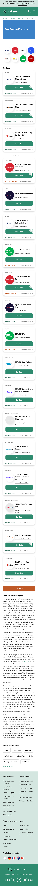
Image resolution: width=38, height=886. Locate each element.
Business (20, 18)
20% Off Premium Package (21, 447)
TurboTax (26, 661)
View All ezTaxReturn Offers (23, 110)
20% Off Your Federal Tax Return (23, 165)
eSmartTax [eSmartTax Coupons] (21, 756)
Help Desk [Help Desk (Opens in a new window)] (6, 836)
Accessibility (7, 843)
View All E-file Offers (21, 82)
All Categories (7, 815)
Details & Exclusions (26, 93)
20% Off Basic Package (23, 362)
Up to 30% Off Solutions (24, 194)
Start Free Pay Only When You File (22, 563)
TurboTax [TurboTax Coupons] (28, 750)
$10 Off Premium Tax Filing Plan (22, 418)
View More (19, 589)
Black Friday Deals (25, 784)
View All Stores (8, 766)
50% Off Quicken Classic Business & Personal (24, 390)
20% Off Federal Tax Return (22, 278)
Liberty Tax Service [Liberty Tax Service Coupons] (11, 762)
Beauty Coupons (8, 802)
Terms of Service (22, 5)
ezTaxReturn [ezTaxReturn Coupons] (8, 756)
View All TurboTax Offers (22, 138)
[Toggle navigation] (34, 11)
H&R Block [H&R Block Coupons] (17, 750)
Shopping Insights (8, 829)
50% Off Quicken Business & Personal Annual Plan (22, 477)
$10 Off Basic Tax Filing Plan (23, 505)
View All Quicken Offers (21, 395)
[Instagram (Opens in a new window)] (19, 881)
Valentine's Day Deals (26, 801)
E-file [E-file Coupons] (31, 756)
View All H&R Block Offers (22, 253)
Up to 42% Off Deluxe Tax (23, 306)
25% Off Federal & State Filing (24, 106)
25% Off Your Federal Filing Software (23, 78)
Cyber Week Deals (25, 788)
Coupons (12, 18)
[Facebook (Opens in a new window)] (7, 881)
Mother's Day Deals (25, 797)
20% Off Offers (20, 334)
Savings (5, 18)
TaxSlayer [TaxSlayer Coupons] (25, 762)
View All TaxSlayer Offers (22, 170)
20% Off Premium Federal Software (21, 221)
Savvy (5, 826)
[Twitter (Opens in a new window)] (13, 881)
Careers (5, 847)
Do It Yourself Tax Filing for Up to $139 (23, 134)
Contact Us (6, 833)
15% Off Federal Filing (23, 535)
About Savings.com (10, 821)
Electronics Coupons (9, 811)
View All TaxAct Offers (21, 197)
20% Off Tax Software (23, 250)
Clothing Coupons (8, 793)
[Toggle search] (29, 11)
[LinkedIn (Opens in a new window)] (30, 881)
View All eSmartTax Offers (22, 365)
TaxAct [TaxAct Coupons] (6, 750)
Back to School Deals (26, 781)
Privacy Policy (23, 829)
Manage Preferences (10, 840)
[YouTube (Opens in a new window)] (24, 881)
